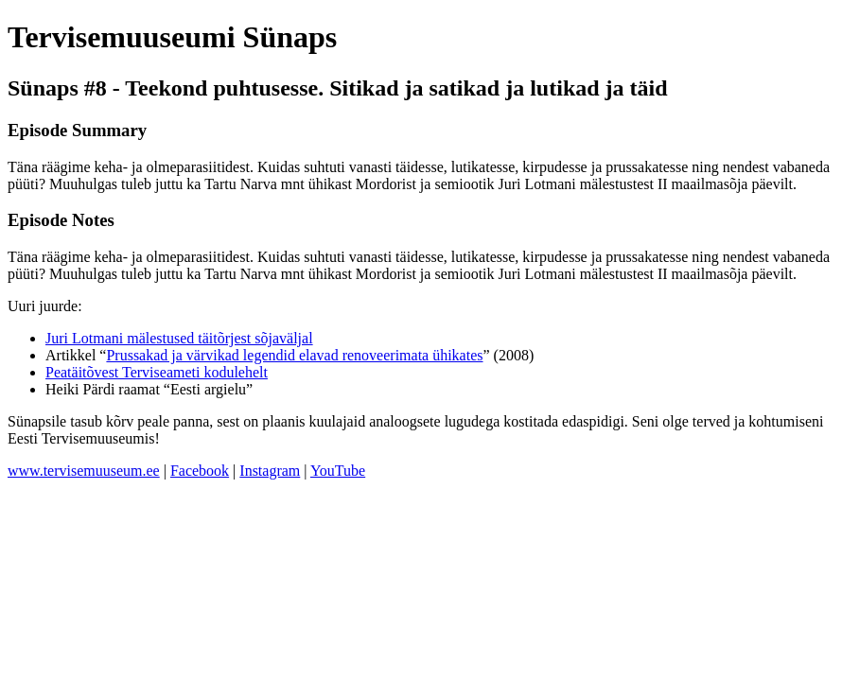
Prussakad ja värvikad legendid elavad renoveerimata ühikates (294, 355)
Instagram (269, 471)
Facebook (199, 471)
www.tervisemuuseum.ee (84, 471)
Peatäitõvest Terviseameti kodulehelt (156, 372)
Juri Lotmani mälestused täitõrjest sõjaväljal (179, 338)
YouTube (337, 471)
